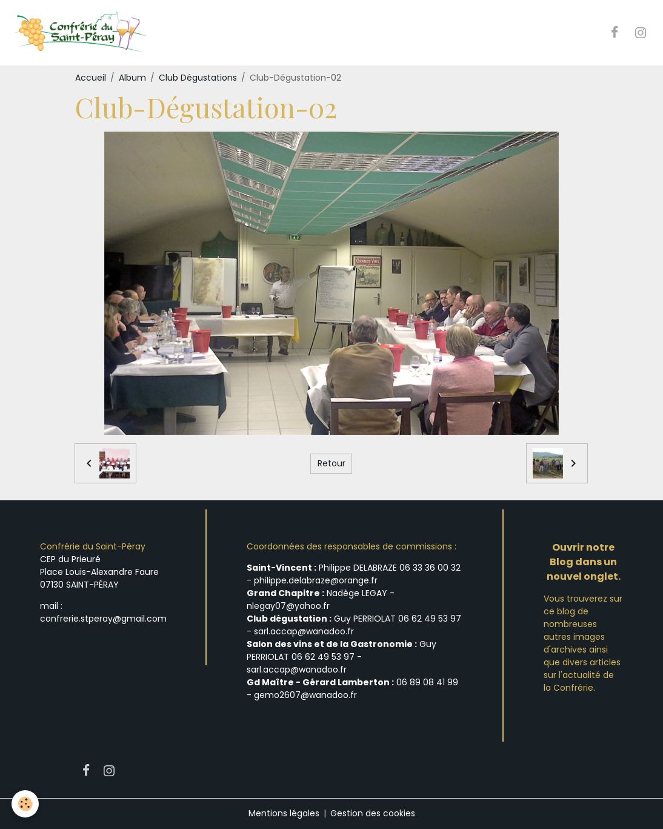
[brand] (82, 32)
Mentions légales (283, 813)
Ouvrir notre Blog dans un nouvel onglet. (584, 562)
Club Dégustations (198, 78)
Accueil (90, 78)
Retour (331, 463)
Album (132, 78)
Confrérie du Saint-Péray (92, 547)
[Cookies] (25, 803)
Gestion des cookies (372, 813)
